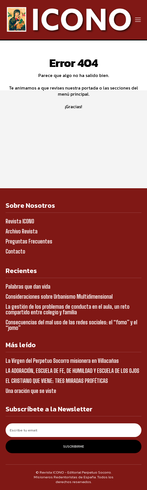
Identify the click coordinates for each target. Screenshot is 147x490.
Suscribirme (73, 446)
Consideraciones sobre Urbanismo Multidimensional (59, 296)
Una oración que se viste (31, 390)
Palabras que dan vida (28, 286)
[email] (73, 430)
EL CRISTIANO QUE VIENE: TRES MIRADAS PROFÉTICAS (57, 380)
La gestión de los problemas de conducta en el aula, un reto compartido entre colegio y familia (67, 309)
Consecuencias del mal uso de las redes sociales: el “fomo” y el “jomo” (71, 325)
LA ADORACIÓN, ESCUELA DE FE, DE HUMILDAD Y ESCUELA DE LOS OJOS (72, 370)
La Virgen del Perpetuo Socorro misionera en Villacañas (62, 360)
